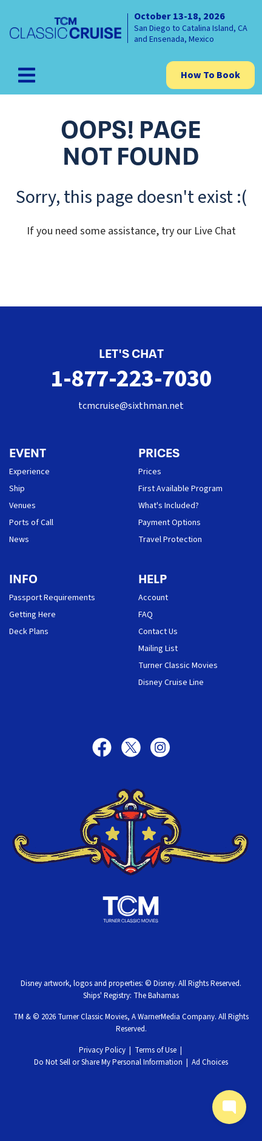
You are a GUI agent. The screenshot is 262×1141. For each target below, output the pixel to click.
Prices (149, 472)
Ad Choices (210, 1062)
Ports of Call (31, 523)
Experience (29, 472)
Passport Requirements (52, 598)
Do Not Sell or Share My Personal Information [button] (108, 1062)
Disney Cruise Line (171, 682)
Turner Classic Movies (178, 666)
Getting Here (32, 615)
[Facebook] (106, 747)
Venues (22, 506)
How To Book (210, 75)
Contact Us (158, 632)
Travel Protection (170, 540)
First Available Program (180, 489)
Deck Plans (29, 632)
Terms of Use (155, 1050)
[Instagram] (160, 747)
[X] (135, 747)
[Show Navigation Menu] (26, 75)
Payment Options (169, 523)
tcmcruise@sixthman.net (131, 405)
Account (153, 598)
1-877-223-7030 (131, 379)
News (19, 540)
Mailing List (158, 649)
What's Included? (168, 506)
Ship (17, 489)
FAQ (145, 615)
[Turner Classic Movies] (131, 909)
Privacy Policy (102, 1050)
